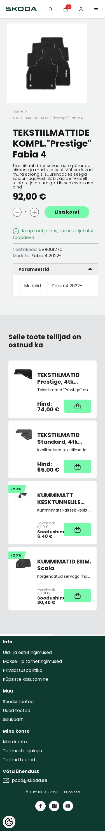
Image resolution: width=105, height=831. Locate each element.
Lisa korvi (67, 212)
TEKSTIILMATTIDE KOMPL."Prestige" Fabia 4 (48, 118)
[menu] (96, 9)
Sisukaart (13, 719)
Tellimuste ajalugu (22, 751)
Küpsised (72, 792)
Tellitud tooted (19, 759)
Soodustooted (18, 701)
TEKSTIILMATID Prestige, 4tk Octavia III (58, 378)
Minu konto (15, 742)
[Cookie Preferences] (9, 822)
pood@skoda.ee (29, 780)
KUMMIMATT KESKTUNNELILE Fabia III (58, 498)
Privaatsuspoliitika (22, 670)
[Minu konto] (81, 9)
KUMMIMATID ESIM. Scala (64, 565)
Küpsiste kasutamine (25, 679)
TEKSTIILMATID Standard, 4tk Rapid (58, 438)
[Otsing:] (50, 9)
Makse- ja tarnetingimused (32, 661)
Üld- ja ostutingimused (27, 652)
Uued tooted (16, 710)
